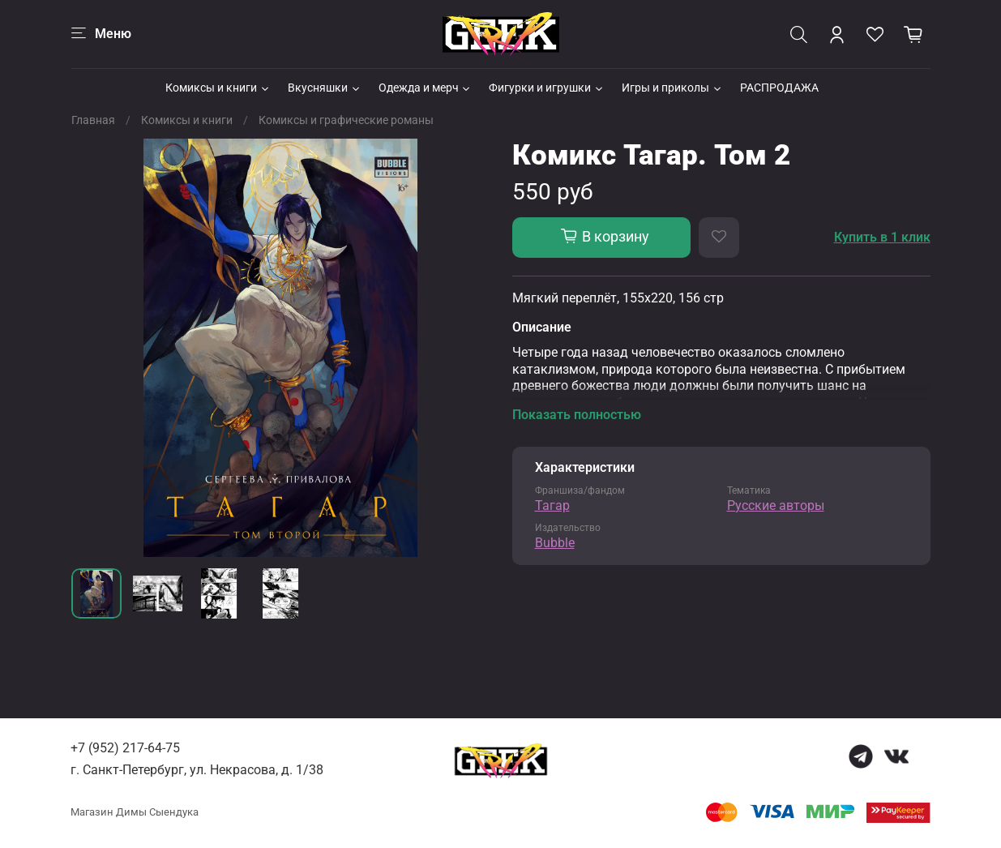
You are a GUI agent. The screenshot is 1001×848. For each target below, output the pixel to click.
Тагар (552, 505)
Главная (93, 119)
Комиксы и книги (218, 87)
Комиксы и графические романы (346, 119)
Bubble (555, 542)
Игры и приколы (672, 87)
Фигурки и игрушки (547, 87)
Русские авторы (775, 505)
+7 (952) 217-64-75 (125, 748)
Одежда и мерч (426, 87)
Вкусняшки (324, 87)
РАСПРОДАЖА (779, 87)
